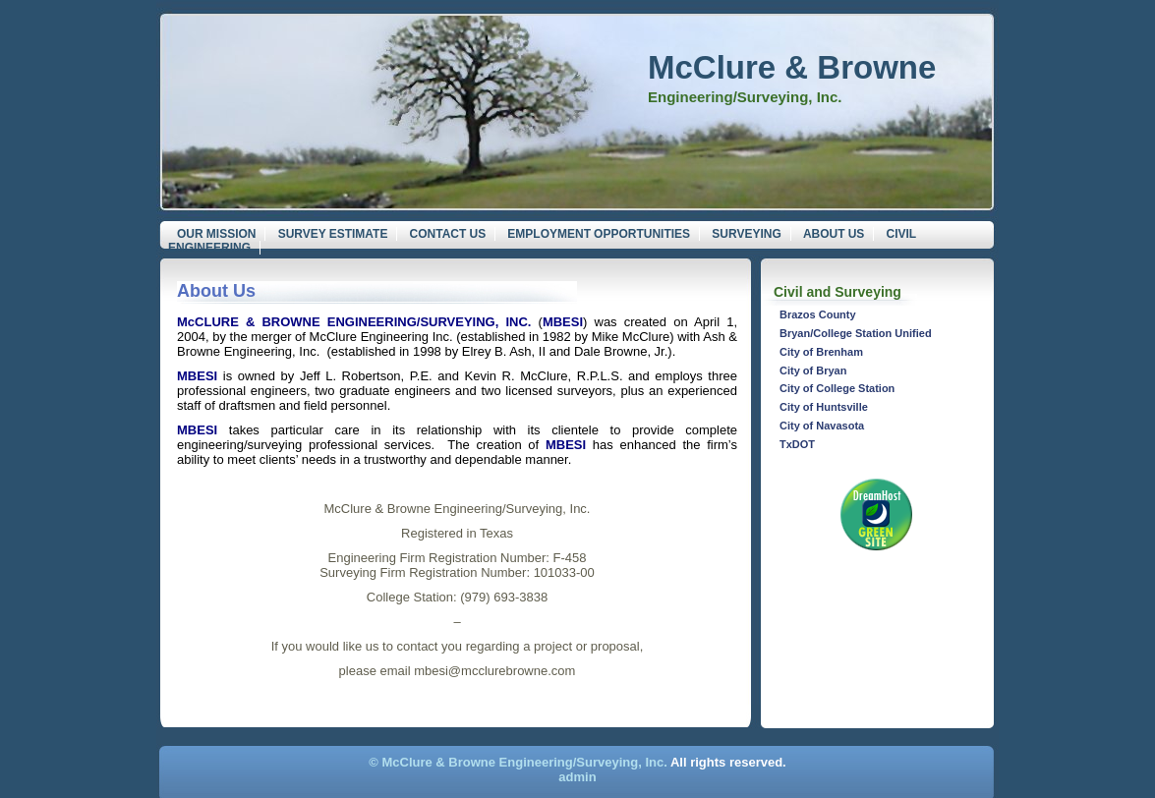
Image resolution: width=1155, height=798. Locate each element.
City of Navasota (822, 425)
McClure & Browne (792, 67)
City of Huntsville (824, 407)
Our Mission (216, 234)
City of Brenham (821, 352)
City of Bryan (813, 370)
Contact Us (448, 234)
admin (577, 777)
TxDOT (797, 444)
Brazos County (818, 314)
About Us (833, 234)
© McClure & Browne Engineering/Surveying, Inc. (518, 762)
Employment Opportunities (598, 234)
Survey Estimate (333, 234)
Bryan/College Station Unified (856, 333)
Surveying (746, 234)
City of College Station (837, 388)
